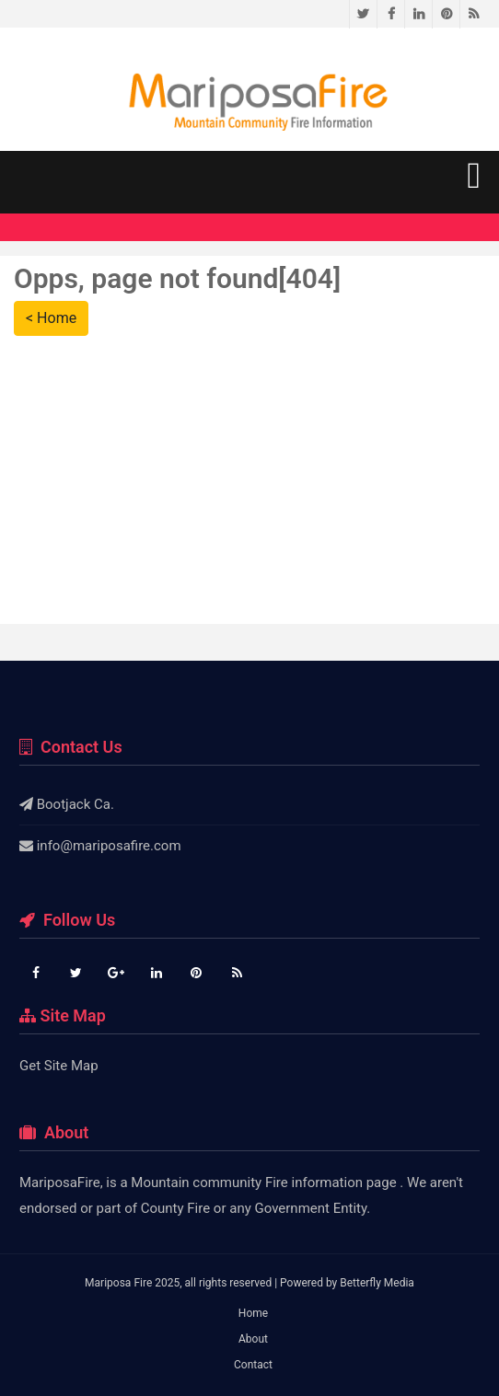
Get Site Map (59, 1065)
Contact (253, 1364)
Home (253, 1313)
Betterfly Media (377, 1282)
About (253, 1339)
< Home (51, 318)
